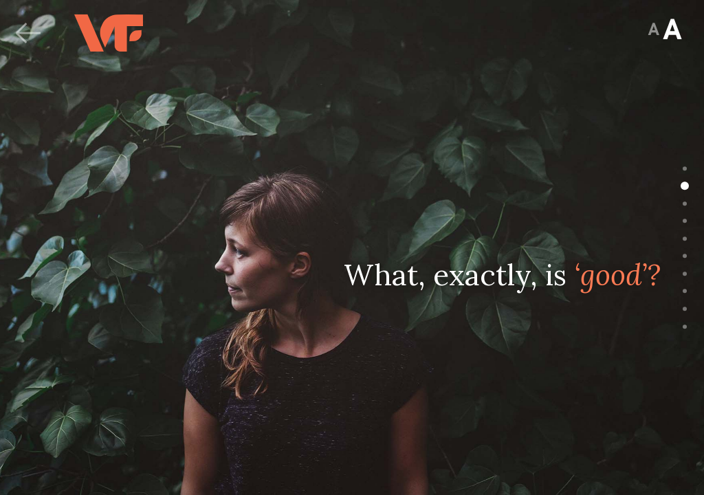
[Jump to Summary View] (653, 32)
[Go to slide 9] (685, 309)
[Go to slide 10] (685, 327)
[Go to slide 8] (685, 291)
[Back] (27, 33)
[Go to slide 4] (685, 221)
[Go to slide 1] (685, 168)
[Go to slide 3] (685, 203)
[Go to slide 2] (685, 186)
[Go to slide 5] (685, 239)
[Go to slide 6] (685, 256)
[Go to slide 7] (685, 274)
